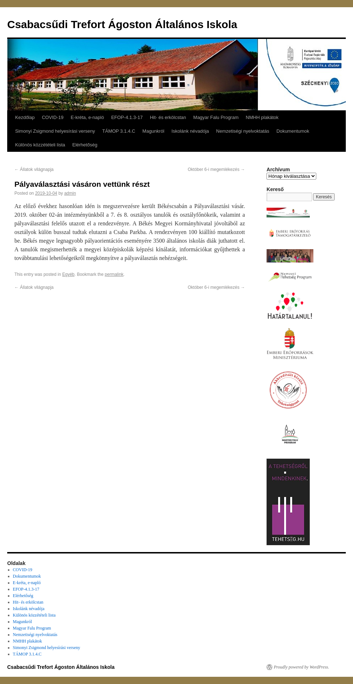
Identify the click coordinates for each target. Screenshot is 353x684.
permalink (114, 274)
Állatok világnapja (34, 169)
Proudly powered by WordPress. (301, 667)
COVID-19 (52, 117)
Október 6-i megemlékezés (216, 169)
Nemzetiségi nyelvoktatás (242, 131)
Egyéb (68, 274)
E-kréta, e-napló (87, 117)
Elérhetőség (84, 144)
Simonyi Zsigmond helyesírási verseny (55, 131)
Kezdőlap (25, 117)
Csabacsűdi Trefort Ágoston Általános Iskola (122, 24)
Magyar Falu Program (216, 117)
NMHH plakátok (262, 117)
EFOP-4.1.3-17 (127, 117)
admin (70, 193)
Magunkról (153, 131)
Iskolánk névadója (190, 131)
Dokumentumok (293, 131)
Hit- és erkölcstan (168, 117)
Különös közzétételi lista (40, 144)
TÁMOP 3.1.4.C (118, 131)
